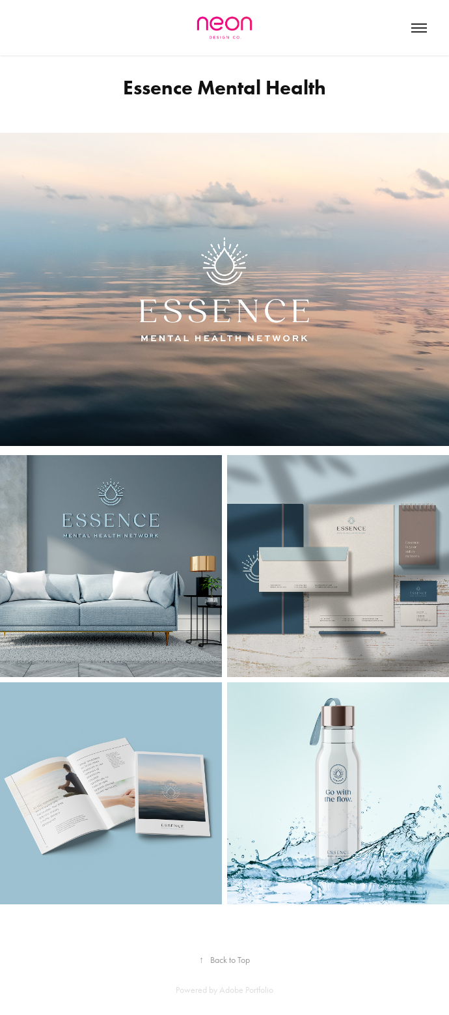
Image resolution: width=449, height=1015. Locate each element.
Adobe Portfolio (246, 989)
